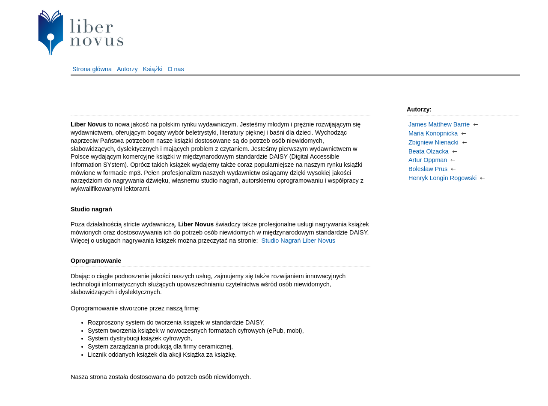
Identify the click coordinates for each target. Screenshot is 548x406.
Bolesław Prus (427, 168)
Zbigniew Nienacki (433, 142)
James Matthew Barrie (439, 124)
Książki (153, 69)
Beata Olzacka (428, 151)
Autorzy (127, 69)
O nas (175, 69)
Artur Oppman (427, 159)
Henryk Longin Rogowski (442, 177)
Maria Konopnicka (433, 133)
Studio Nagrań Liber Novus (299, 240)
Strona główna (92, 69)
